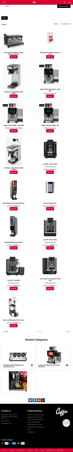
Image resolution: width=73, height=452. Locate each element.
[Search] (64, 2)
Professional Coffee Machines (35, 427)
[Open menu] (4, 2)
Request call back (64, 6)
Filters (4, 18)
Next (69, 331)
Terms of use (4, 450)
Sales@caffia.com (6, 423)
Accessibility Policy (21, 450)
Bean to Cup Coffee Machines (35, 414)
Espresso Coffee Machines (34, 417)
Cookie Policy (30, 450)
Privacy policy (12, 450)
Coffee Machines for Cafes (34, 424)
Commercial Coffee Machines (35, 419)
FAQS (29, 429)
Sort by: (56, 24)
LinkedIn (42, 450)
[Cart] (69, 2)
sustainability (30, 432)
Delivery (36, 450)
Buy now (13, 57)
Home (3, 6)
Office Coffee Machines (33, 422)
